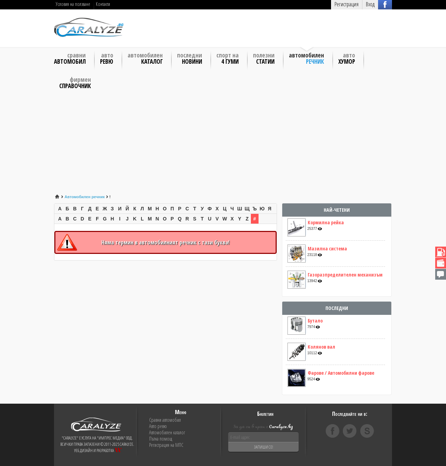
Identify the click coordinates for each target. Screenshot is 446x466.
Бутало (315, 320)
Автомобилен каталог (167, 432)
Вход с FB (385, 4)
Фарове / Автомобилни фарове (341, 373)
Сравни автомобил (165, 420)
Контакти (103, 4)
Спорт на (227, 58)
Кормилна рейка (326, 222)
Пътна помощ (160, 439)
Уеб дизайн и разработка (98, 450)
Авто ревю (158, 426)
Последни (189, 58)
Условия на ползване (73, 4)
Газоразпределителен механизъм (345, 274)
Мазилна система (327, 248)
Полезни (264, 58)
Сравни (70, 58)
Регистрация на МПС (166, 445)
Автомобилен (145, 58)
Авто (106, 58)
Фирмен (75, 82)
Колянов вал (321, 346)
